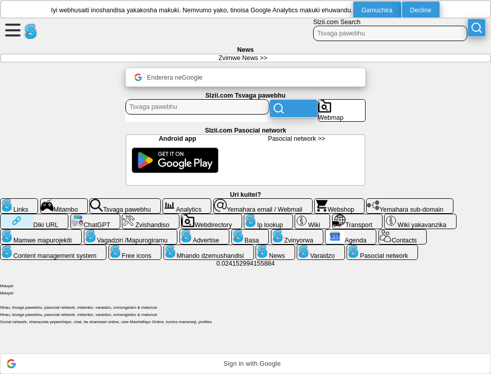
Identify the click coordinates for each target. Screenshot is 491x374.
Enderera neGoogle (168, 77)
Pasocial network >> (296, 138)
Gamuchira (377, 10)
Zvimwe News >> (243, 58)
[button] (245, 363)
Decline (420, 10)
